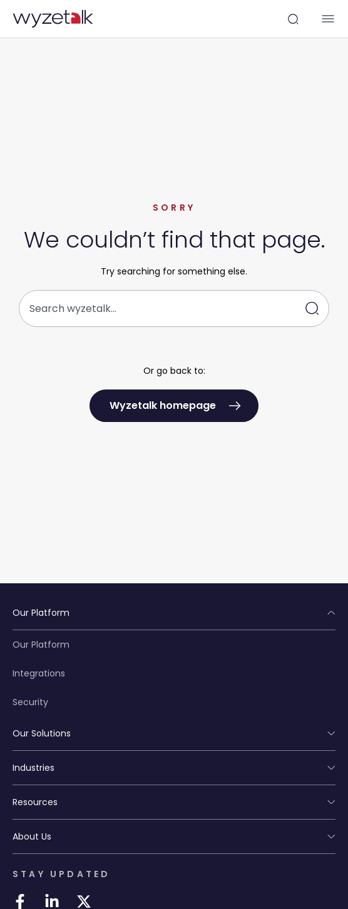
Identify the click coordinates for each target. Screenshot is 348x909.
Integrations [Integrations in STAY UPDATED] (39, 673)
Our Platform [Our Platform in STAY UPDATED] (41, 644)
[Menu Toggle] (327, 18)
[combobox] (174, 308)
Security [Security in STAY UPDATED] (30, 702)
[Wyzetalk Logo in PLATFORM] (53, 18)
